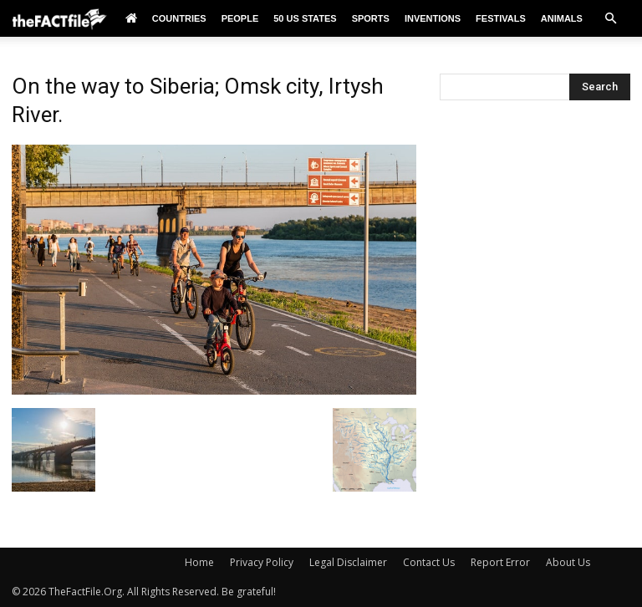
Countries (179, 18)
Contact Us (429, 562)
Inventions (433, 18)
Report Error (500, 562)
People (240, 18)
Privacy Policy (261, 562)
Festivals (501, 18)
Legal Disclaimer (348, 562)
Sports (371, 18)
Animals (562, 18)
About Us (568, 562)
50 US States (304, 18)
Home (199, 562)
